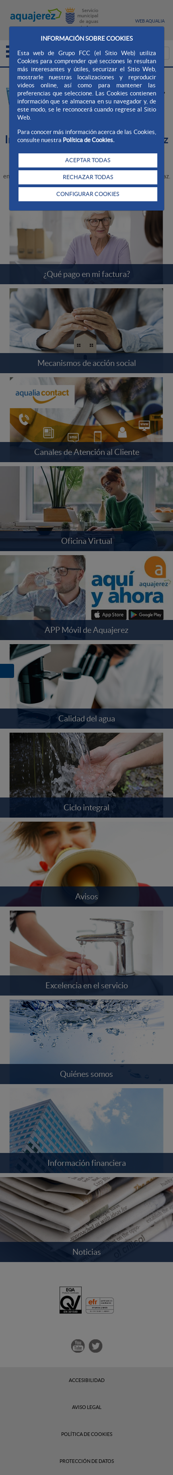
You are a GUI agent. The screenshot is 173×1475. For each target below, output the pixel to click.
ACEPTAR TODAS (87, 160)
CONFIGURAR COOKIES (87, 194)
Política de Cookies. (88, 139)
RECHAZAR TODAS (88, 177)
